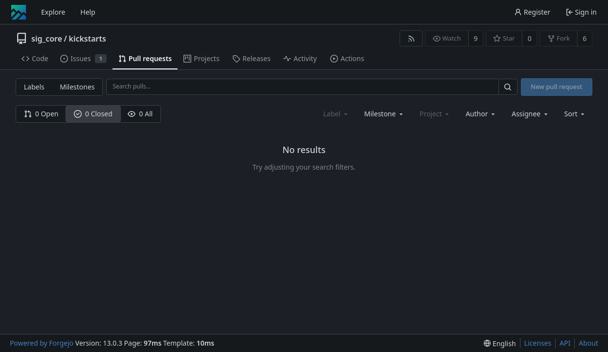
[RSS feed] (411, 38)
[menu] (575, 114)
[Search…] (507, 87)
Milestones (77, 86)
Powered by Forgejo (41, 343)
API (565, 343)
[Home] (18, 12)
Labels (34, 86)
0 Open (41, 113)
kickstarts (87, 39)
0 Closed (93, 113)
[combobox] (384, 114)
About (588, 343)
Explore (53, 12)
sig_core (46, 39)
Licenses (538, 343)
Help (87, 12)
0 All (140, 113)
